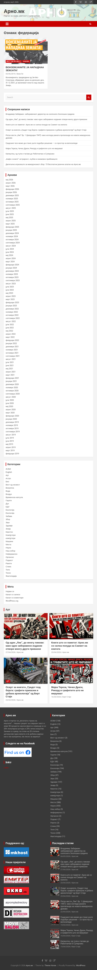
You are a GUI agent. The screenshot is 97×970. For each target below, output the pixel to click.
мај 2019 (9, 444)
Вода (8, 491)
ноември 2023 (12, 274)
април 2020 (11, 409)
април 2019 (11, 447)
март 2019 (10, 450)
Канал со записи (13, 594)
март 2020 (10, 413)
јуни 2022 (10, 328)
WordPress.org (12, 601)
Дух (7, 504)
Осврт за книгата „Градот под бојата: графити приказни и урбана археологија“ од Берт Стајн (46, 130)
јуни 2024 (10, 252)
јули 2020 (10, 400)
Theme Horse (50, 965)
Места (8, 544)
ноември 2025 (12, 198)
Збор (8, 519)
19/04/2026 (65, 925)
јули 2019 (10, 438)
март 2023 (10, 299)
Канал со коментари (14, 598)
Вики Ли (20, 74)
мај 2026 (9, 180)
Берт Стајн (66, 697)
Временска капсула (14, 497)
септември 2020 (13, 394)
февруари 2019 (12, 454)
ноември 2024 (12, 236)
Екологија (10, 510)
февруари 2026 (12, 189)
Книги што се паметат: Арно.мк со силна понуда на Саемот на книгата (36, 125)
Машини (9, 541)
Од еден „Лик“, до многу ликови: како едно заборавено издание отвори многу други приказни (46, 119)
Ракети (9, 563)
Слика (8, 566)
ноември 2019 (12, 425)
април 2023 (11, 296)
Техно (8, 573)
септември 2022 (13, 318)
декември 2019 (12, 422)
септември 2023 (13, 280)
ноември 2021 (12, 350)
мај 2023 (9, 293)
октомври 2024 (12, 239)
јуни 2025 (10, 214)
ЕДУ (7, 507)
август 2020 (11, 397)
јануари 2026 (11, 192)
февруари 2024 (12, 265)
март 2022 (10, 337)
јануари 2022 (11, 343)
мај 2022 (9, 331)
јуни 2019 (10, 441)
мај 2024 (9, 255)
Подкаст (9, 560)
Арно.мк (14, 11)
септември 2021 (13, 356)
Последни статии (63, 843)
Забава (26, 61)
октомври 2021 (12, 353)
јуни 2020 (10, 403)
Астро (8, 478)
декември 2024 (12, 233)
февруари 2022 (12, 340)
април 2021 (11, 372)
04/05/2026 (65, 856)
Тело (8, 570)
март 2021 (10, 375)
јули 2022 (10, 324)
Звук (8, 522)
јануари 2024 (11, 268)
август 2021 (11, 359)
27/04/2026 (10, 652)
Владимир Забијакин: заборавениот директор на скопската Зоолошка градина (40, 114)
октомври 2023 (12, 277)
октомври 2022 (12, 315)
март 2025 (10, 224)
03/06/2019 (10, 74)
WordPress (80, 965)
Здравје (9, 526)
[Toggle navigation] (7, 24)
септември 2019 (13, 431)
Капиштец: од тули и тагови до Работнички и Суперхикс (30, 154)
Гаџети (9, 500)
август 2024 (11, 246)
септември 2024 (13, 243)
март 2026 (10, 186)
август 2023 (11, 283)
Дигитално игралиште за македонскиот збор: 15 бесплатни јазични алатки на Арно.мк (43, 164)
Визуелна (10, 488)
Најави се (10, 591)
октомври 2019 (12, 428)
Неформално (11, 554)
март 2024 (10, 261)
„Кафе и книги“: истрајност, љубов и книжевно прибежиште (31, 159)
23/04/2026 (56, 652)
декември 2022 (12, 309)
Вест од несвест (13, 61)
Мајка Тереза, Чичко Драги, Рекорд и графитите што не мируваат (34, 148)
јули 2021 (10, 362)
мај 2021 (9, 368)
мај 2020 (9, 406)
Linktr (6, 768)
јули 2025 (10, 211)
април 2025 (11, 221)
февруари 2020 (12, 416)
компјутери (10, 538)
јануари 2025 (11, 230)
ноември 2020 (12, 387)
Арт (7, 475)
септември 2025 (13, 205)
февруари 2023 (12, 302)
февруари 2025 (12, 227)
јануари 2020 (11, 419)
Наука (8, 548)
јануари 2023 (11, 306)
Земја (8, 529)
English (9, 472)
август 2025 (11, 208)
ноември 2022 (12, 312)
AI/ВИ (8, 469)
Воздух (9, 494)
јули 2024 (10, 249)
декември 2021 (12, 346)
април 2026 (11, 183)
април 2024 (11, 258)
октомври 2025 (12, 202)
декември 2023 (12, 271)
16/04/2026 (56, 697)
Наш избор (10, 551)
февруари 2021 (12, 378)
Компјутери (11, 535)
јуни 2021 (10, 365)
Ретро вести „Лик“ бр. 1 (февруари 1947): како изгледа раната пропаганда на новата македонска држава (76, 905)
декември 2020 (12, 384)
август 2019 (11, 435)
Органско (10, 557)
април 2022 (11, 334)
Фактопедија (11, 576)
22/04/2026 (65, 912)
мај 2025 (9, 217)
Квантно (9, 532)
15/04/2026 (65, 947)
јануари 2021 (11, 381)
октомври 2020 (12, 391)
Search (88, 97)
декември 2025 (12, 195)
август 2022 (11, 321)
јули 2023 (10, 287)
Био (7, 481)
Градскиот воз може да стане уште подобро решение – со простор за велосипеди (41, 143)
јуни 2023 (10, 290)
